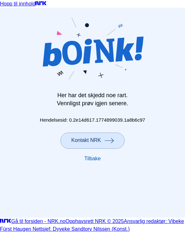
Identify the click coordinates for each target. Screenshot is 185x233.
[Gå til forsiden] (41, 3)
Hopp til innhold (17, 3)
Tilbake (92, 158)
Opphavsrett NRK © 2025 (95, 221)
